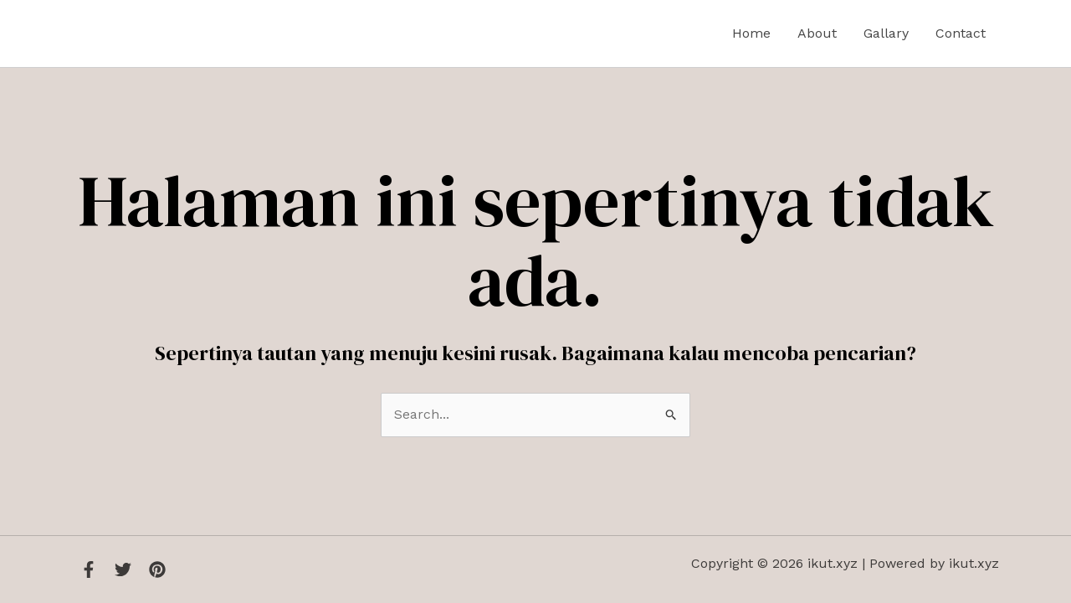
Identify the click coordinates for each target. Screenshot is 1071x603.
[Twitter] (123, 569)
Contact (960, 33)
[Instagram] (157, 569)
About (817, 33)
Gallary (886, 33)
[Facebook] (88, 569)
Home (751, 33)
